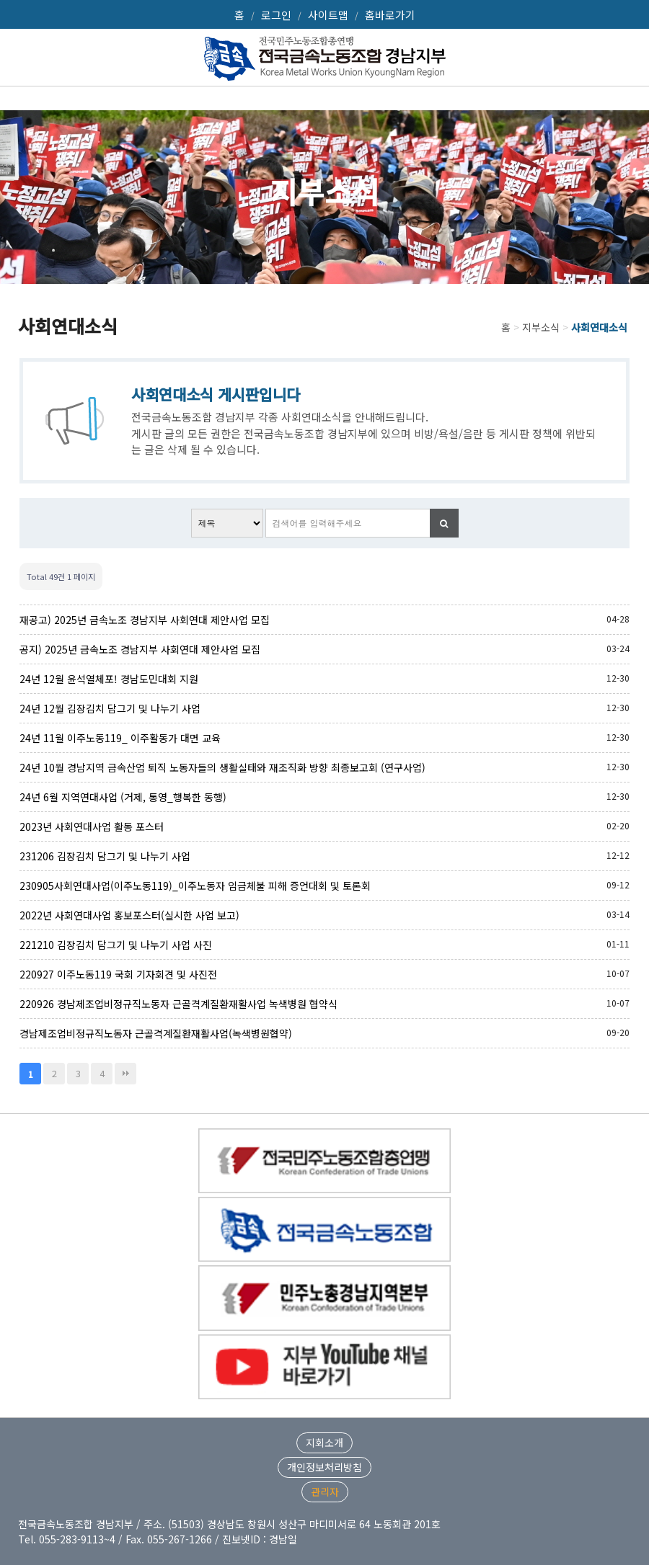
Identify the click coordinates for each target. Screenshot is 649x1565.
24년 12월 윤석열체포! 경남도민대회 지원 (108, 679)
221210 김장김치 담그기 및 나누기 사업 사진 (115, 944)
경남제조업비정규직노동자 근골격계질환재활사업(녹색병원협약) (155, 1033)
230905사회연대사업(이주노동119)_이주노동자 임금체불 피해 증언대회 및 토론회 (195, 885)
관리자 (325, 1491)
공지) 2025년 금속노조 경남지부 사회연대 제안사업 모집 (139, 649)
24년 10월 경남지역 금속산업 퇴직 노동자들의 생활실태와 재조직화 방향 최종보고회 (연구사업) (222, 767)
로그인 (276, 14)
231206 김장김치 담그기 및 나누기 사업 (104, 856)
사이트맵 (328, 14)
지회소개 (324, 1442)
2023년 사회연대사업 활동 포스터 (91, 826)
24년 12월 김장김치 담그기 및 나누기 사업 (109, 708)
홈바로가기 (390, 14)
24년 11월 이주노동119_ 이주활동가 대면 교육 (120, 738)
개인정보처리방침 (324, 1467)
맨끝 (125, 1073)
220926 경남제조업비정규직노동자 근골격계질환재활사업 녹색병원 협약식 (178, 1003)
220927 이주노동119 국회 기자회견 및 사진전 (118, 974)
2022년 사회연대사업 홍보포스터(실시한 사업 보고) (129, 915)
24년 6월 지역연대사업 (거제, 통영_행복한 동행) (122, 797)
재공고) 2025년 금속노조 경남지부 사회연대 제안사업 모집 (144, 619)
